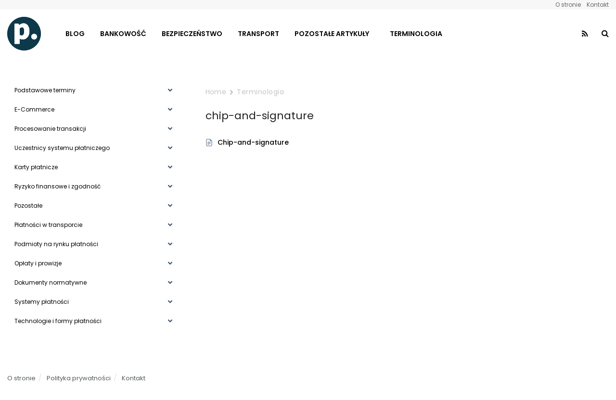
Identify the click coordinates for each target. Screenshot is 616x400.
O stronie (568, 4)
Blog (75, 33)
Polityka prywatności (79, 378)
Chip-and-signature (253, 142)
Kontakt (598, 4)
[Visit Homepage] (24, 33)
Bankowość (123, 33)
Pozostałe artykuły (332, 33)
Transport (258, 33)
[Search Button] (605, 33)
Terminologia (416, 33)
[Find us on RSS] (585, 34)
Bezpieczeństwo (192, 33)
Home (216, 92)
